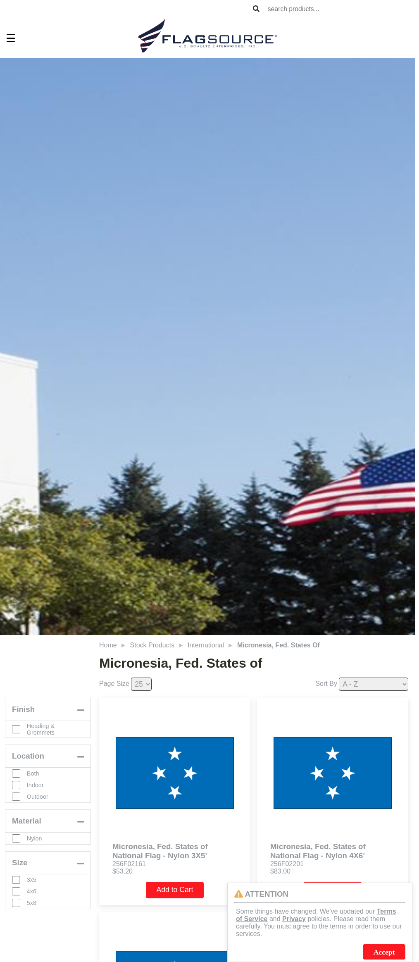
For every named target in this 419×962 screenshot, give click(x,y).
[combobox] (339, 9)
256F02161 (129, 863)
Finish (23, 709)
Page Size (114, 683)
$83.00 (280, 871)
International (206, 645)
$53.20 (122, 871)
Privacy (294, 918)
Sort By (326, 683)
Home (108, 645)
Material (26, 820)
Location (28, 756)
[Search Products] (256, 9)
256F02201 (287, 863)
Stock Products (152, 645)
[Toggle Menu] (6, 38)
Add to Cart (175, 890)
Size (19, 862)
